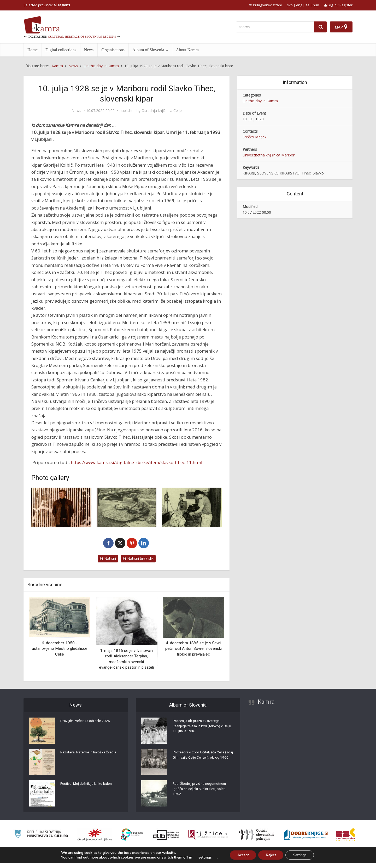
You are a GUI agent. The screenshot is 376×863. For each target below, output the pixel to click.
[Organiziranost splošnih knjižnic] (94, 834)
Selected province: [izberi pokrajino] (47, 5)
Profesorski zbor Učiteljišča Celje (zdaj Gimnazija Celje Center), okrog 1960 (202, 758)
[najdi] (320, 26)
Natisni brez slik (138, 558)
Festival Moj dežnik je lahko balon (87, 784)
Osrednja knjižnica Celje (162, 110)
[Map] (341, 26)
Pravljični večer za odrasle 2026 (86, 721)
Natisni (108, 558)
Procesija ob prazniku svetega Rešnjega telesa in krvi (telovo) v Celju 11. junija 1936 (199, 726)
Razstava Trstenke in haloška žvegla (90, 753)
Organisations (113, 50)
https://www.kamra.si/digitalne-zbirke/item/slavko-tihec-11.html (136, 462)
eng (299, 5)
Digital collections (60, 50)
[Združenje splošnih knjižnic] (345, 834)
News (88, 50)
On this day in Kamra (260, 100)
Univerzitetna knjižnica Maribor (269, 155)
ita (307, 5)
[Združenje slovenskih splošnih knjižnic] (208, 835)
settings (203, 857)
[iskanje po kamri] (275, 26)
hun (316, 5)
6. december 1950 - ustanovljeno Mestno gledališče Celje (59, 649)
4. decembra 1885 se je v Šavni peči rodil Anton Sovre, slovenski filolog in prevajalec (193, 649)
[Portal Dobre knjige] (306, 835)
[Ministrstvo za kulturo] (41, 834)
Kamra (266, 701)
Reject (271, 854)
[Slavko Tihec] (61, 508)
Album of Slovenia (148, 50)
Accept (242, 854)
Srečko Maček (254, 136)
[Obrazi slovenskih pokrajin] (256, 834)
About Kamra (187, 50)
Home (32, 50)
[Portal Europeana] (132, 834)
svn (290, 5)
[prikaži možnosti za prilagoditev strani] (265, 5)
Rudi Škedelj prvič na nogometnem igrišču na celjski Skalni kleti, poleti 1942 (201, 789)
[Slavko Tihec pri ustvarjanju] (192, 508)
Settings (301, 854)
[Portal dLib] (166, 834)
